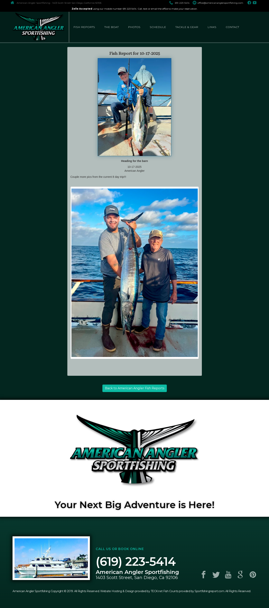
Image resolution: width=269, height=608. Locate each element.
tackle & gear (186, 27)
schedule (158, 27)
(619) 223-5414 (136, 561)
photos (134, 27)
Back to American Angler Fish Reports (134, 388)
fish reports (84, 27)
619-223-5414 (179, 2)
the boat (111, 27)
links (212, 27)
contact (232, 27)
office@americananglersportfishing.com (218, 2)
